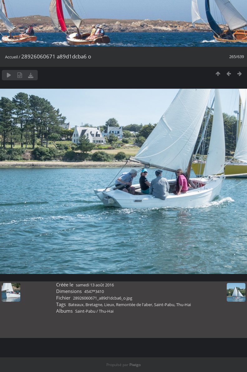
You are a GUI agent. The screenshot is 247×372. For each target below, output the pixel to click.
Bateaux (76, 304)
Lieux (109, 304)
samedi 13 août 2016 (95, 285)
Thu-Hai (183, 304)
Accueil (11, 57)
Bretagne (93, 304)
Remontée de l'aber (134, 304)
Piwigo (135, 364)
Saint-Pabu (164, 304)
